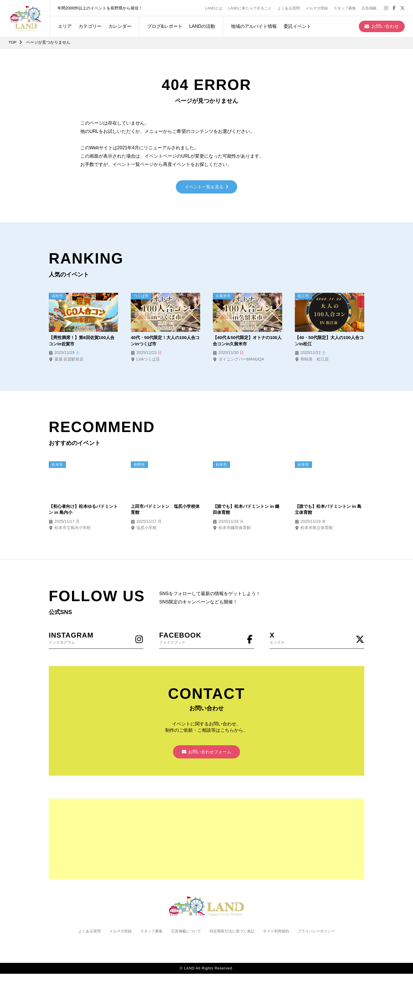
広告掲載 (370, 7)
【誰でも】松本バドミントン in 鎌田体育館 (245, 510)
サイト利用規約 (280, 934)
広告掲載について (184, 934)
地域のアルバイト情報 (253, 25)
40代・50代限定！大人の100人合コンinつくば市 (165, 341)
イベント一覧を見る (206, 187)
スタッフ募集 (346, 7)
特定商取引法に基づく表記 (233, 934)
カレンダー (118, 25)
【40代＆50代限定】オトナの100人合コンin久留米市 (247, 341)
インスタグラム (96, 639)
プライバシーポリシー (323, 934)
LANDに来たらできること (251, 7)
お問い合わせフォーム (206, 754)
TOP (13, 42)
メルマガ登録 (318, 7)
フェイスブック (206, 639)
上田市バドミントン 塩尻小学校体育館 (165, 510)
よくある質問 (289, 7)
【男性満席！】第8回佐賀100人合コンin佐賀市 (81, 341)
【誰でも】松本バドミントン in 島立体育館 (327, 510)
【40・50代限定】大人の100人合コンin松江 (329, 341)
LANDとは (215, 7)
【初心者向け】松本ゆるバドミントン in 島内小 (83, 510)
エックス (317, 639)
